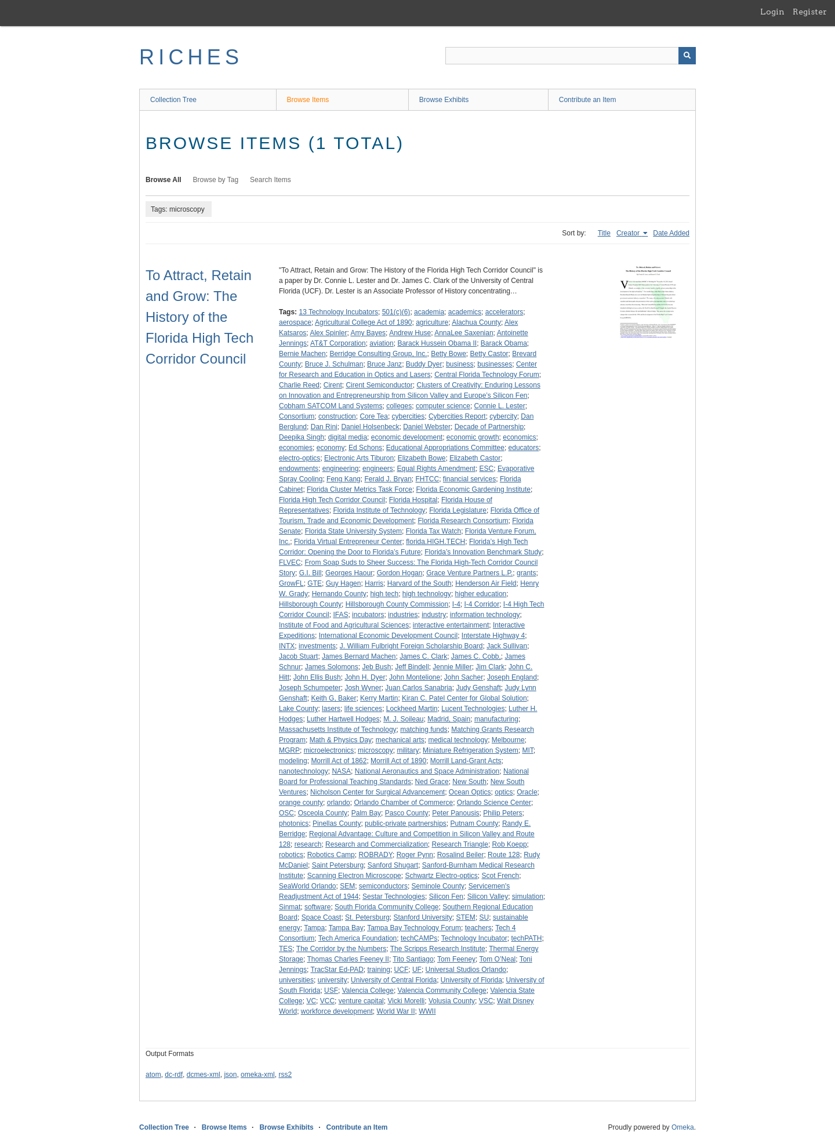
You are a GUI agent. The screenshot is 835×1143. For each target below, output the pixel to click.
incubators (368, 615)
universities (296, 980)
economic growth (472, 437)
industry (434, 615)
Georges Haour (349, 573)
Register (810, 11)
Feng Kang (343, 479)
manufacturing (496, 719)
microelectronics (329, 750)
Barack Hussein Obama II (437, 343)
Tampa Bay (346, 928)
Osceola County (322, 813)
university (332, 980)
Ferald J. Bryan (387, 479)
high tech (384, 594)
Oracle (527, 792)
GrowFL (291, 583)
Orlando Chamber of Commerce (403, 803)
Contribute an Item (587, 100)
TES (285, 949)
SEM (347, 886)
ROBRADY (375, 855)
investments (317, 646)
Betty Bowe (448, 354)
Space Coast (322, 917)
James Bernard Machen (358, 656)
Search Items (270, 180)
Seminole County (438, 886)
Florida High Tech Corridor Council (332, 500)
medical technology (458, 740)
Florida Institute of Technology (379, 510)
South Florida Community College (386, 907)
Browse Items (308, 100)
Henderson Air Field (485, 583)
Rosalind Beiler (460, 855)
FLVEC (290, 562)
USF (331, 990)
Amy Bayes (368, 333)
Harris (374, 583)
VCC (327, 1001)
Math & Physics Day (341, 740)
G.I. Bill (310, 573)
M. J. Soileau (403, 719)
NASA (341, 771)
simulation (527, 896)
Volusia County (452, 1001)
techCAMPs (419, 938)
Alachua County (476, 322)
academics (464, 312)
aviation (381, 343)
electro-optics (299, 458)
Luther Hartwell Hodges (343, 719)
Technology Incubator (474, 938)
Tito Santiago (413, 959)
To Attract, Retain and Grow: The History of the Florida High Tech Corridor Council (199, 317)
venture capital (361, 1001)
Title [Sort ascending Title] (604, 233)
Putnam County (475, 823)
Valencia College (368, 990)
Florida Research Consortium (463, 521)
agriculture (432, 322)
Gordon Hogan (400, 573)
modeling (293, 761)
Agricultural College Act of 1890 (363, 322)
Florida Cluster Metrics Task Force (359, 489)
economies (296, 448)
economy (331, 448)
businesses (494, 364)
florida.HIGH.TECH (435, 542)
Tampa (314, 928)
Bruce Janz (384, 364)
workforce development (337, 1011)
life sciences (363, 709)
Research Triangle (459, 844)
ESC (487, 469)
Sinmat (289, 907)
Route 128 (504, 855)
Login (772, 11)
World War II (396, 1011)
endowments (298, 469)
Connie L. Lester (499, 406)
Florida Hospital (413, 500)
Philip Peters (502, 813)
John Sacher (463, 677)
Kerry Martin (379, 698)
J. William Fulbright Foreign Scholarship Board (411, 646)
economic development (406, 437)
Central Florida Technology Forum (486, 375)
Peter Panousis (455, 813)
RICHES (191, 57)
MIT (527, 750)
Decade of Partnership (489, 427)
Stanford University (422, 917)
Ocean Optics (470, 792)
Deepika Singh (301, 437)
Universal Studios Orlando (466, 970)
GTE (314, 583)
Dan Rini (324, 427)
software (317, 907)
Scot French (501, 876)
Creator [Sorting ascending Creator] (628, 233)
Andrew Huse (410, 333)
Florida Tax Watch (433, 531)
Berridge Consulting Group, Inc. (378, 354)
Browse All (163, 180)
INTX (287, 646)
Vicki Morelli (405, 1001)
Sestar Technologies (393, 896)
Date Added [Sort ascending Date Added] (671, 233)
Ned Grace (432, 782)
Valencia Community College (442, 990)
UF (417, 970)
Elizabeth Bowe (422, 458)
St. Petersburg (367, 917)
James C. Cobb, (476, 656)
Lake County (298, 709)
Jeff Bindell (412, 667)
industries (403, 615)
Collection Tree (173, 100)
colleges (399, 406)
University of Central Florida (394, 980)
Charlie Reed (299, 385)
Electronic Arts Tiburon (359, 458)
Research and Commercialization (376, 844)
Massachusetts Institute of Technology (338, 729)
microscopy (375, 750)
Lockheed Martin (412, 709)
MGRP (289, 750)
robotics (291, 855)
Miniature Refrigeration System (470, 750)
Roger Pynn (415, 855)
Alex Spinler (328, 333)
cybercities (408, 416)
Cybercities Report (457, 416)
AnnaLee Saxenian (463, 333)
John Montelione (414, 677)
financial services (469, 479)
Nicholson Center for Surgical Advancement (377, 792)
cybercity (503, 416)
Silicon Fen (446, 896)
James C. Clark (423, 656)
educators (524, 448)
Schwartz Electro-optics (441, 876)
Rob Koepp (509, 844)
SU (484, 917)
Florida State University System (353, 531)
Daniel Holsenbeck (370, 427)
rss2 (285, 1075)
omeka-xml (258, 1075)
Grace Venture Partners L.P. (469, 573)
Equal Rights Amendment (436, 469)
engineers (377, 469)
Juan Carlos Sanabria (418, 688)
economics (519, 437)
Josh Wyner (362, 688)
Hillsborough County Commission (397, 604)
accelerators (504, 312)
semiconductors (383, 886)
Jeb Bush (376, 667)
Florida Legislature (458, 510)
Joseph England (512, 677)
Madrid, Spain (448, 719)
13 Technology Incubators (338, 312)
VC (311, 1001)
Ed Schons (365, 448)
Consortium (296, 416)
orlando (338, 803)
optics (504, 792)
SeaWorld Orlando (307, 886)
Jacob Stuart (298, 656)
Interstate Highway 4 (493, 636)
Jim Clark (489, 667)
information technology (485, 615)
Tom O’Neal (498, 959)
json (230, 1075)
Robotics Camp (331, 855)
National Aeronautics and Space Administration (427, 771)
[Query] (570, 55)
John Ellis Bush (317, 677)
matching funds (423, 729)
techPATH (526, 938)
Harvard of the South (419, 583)
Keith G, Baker (333, 698)
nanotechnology (303, 771)
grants (526, 573)
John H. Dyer (364, 677)
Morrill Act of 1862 (338, 761)
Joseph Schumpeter (310, 688)
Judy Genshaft (478, 688)
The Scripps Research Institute (437, 949)
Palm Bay (366, 813)
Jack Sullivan (507, 646)
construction (337, 416)
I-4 (456, 604)
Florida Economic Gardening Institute (473, 489)
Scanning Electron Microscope (354, 876)
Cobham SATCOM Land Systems (331, 406)
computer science (443, 406)
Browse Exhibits (444, 100)
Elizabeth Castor (474, 458)
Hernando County (339, 594)
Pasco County (407, 813)
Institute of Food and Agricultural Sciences (344, 625)
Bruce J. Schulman (334, 364)
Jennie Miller (452, 667)
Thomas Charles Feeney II (348, 959)
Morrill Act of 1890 (398, 761)
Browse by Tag (216, 180)
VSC (486, 1001)
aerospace (295, 322)
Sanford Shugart (393, 865)
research (308, 844)
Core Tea (373, 416)
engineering (340, 469)
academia (429, 312)
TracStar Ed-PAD (337, 970)
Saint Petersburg (338, 865)
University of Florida (471, 980)
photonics (293, 823)
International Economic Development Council (388, 636)
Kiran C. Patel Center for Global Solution (464, 698)
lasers (331, 709)
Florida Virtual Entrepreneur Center (348, 542)
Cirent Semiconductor (379, 385)
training (379, 970)
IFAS (340, 615)
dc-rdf (174, 1075)
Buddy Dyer (424, 364)
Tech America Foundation (357, 938)
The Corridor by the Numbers (341, 949)
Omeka (682, 1127)
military (408, 750)
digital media (347, 437)
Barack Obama (504, 343)
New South (469, 782)
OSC (286, 813)
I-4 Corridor (482, 604)
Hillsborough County (310, 604)
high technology (426, 594)
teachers (478, 928)
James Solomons (331, 667)
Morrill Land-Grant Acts (466, 761)
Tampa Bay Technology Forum (414, 928)
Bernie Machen (302, 354)
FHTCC (427, 479)
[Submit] (687, 55)
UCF (401, 970)
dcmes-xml (203, 1075)
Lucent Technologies (472, 709)
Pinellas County (337, 823)
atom (153, 1075)
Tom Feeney (456, 959)
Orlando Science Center (494, 803)
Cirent (333, 385)
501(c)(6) (396, 312)
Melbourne (508, 740)
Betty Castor (489, 354)
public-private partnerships (405, 823)
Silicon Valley (487, 896)
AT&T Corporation (338, 343)
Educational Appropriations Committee (445, 448)
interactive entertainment (451, 625)
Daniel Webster (427, 427)
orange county (301, 803)
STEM (465, 917)
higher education (481, 594)
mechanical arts (400, 740)
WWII (427, 1011)
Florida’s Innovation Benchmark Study (483, 552)
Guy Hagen (343, 583)
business (459, 364)
